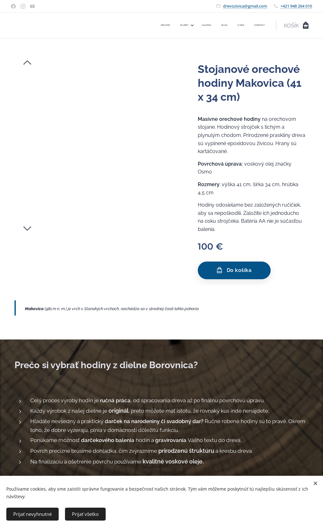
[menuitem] (212, 25)
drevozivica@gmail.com (245, 6)
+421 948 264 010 (296, 6)
